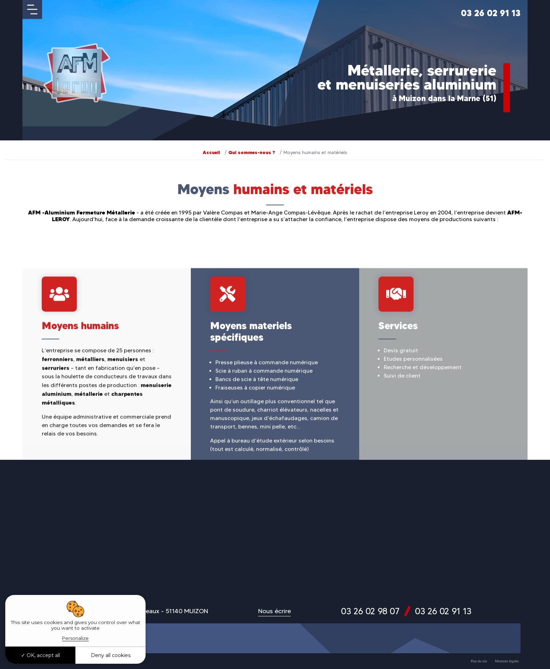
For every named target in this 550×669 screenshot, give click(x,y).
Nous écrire (274, 611)
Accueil (211, 152)
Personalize (75, 638)
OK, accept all (40, 655)
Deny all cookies (110, 655)
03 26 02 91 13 (491, 13)
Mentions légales (507, 661)
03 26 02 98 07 (370, 611)
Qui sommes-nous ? (251, 152)
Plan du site (479, 661)
